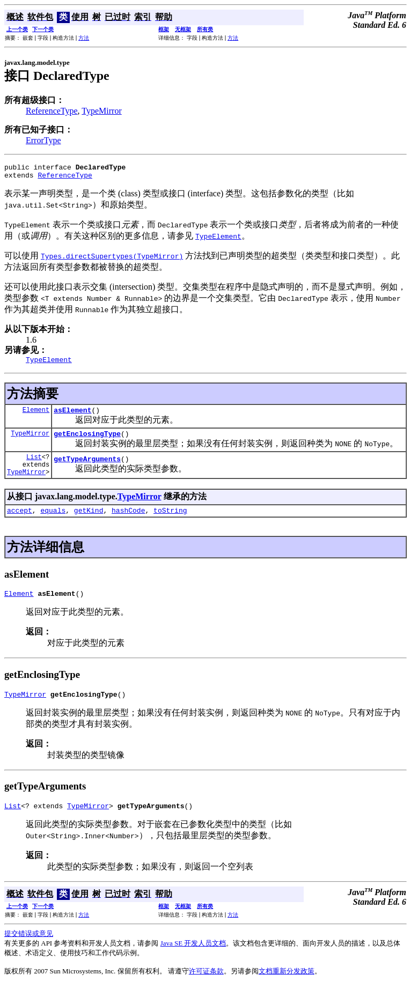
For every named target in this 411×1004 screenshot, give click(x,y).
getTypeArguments (87, 470)
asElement (72, 416)
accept (19, 524)
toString (170, 524)
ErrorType (43, 140)
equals (52, 524)
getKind (89, 524)
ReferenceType (52, 110)
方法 (83, 38)
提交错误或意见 (28, 953)
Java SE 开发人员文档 (193, 962)
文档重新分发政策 (286, 990)
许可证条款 (206, 990)
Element (36, 415)
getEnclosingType (87, 441)
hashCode (128, 524)
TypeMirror (101, 110)
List (34, 466)
